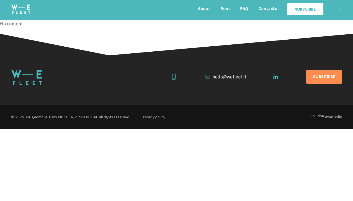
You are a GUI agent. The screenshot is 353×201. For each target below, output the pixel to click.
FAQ (244, 8)
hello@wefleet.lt (226, 77)
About (204, 8)
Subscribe (305, 9)
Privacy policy (154, 117)
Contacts (267, 8)
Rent (225, 8)
